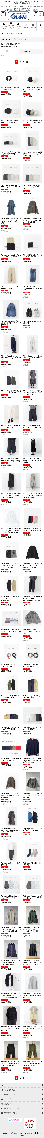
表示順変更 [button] (25, 51)
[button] (3, 13)
